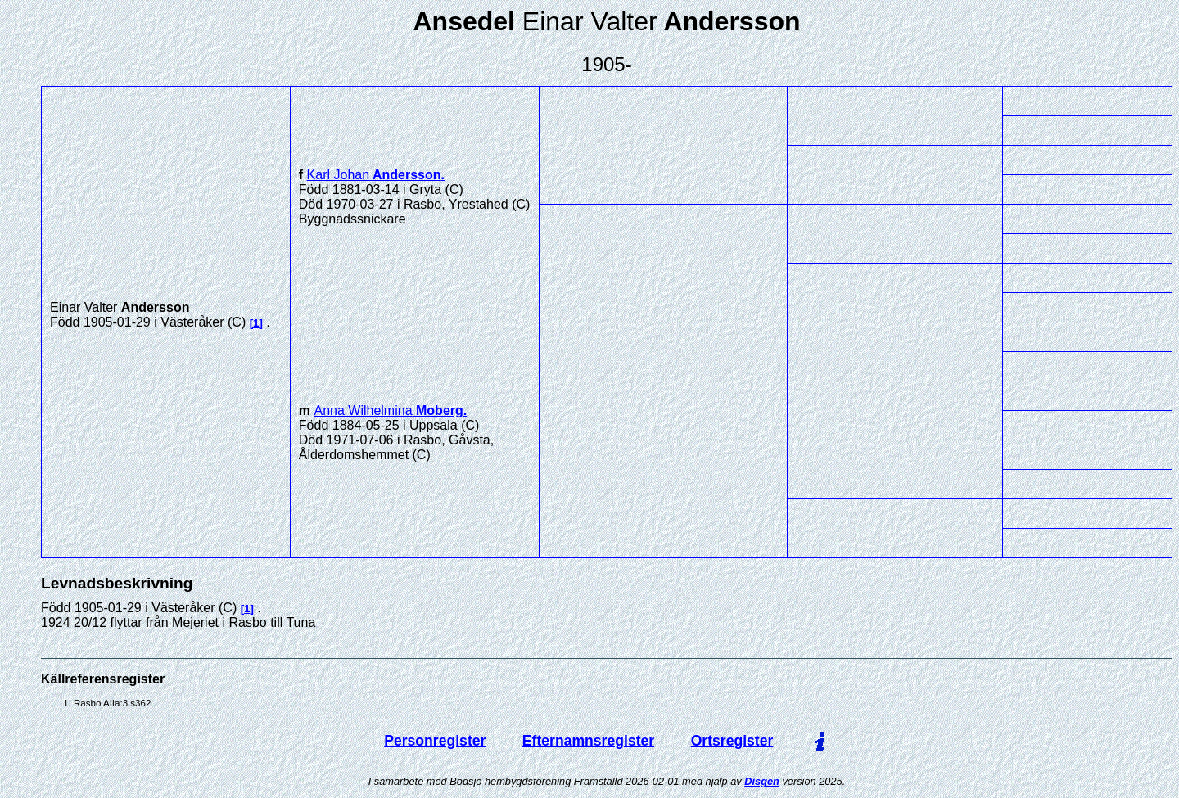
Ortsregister (732, 741)
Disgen (761, 781)
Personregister (435, 741)
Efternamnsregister (588, 741)
